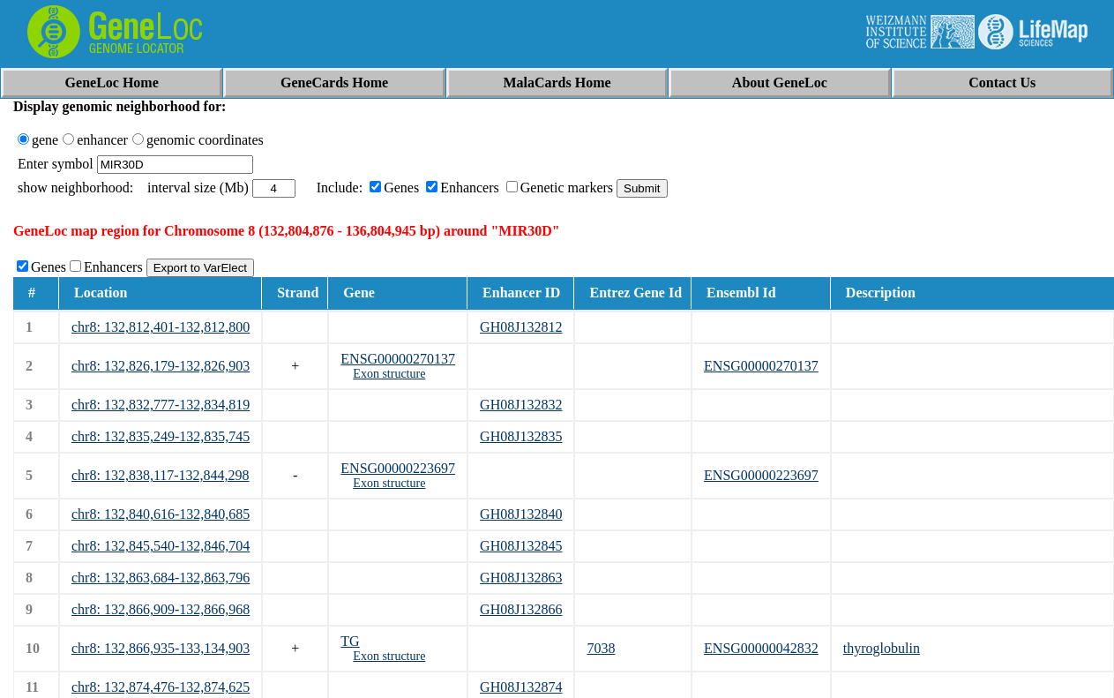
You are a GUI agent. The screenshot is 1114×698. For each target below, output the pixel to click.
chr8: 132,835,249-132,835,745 (160, 436)
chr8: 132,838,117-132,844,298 (160, 475)
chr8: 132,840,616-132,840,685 (160, 514)
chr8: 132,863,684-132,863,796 (160, 577)
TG (349, 641)
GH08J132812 (521, 326)
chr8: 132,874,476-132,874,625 (160, 686)
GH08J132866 (521, 609)
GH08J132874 (521, 686)
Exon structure (389, 373)
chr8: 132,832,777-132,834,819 (160, 404)
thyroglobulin (881, 648)
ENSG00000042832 (761, 648)
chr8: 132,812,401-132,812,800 (160, 326)
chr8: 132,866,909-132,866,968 (160, 609)
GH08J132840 (521, 514)
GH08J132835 (521, 436)
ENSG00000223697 (397, 468)
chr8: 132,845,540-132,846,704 (160, 545)
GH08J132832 (521, 404)
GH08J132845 (521, 545)
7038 (601, 648)
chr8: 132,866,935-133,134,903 (160, 648)
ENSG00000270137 (397, 358)
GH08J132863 (521, 577)
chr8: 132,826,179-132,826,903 (160, 365)
